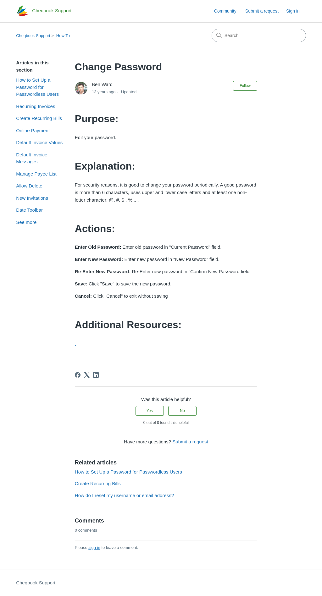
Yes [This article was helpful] (150, 411)
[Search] (259, 35)
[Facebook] (77, 375)
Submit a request (262, 11)
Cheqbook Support (33, 35)
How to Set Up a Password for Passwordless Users (37, 87)
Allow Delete (29, 185)
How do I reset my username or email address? (124, 495)
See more (26, 222)
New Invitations (32, 198)
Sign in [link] (293, 11)
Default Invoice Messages (31, 158)
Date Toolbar (29, 210)
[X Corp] (87, 375)
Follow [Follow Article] (245, 86)
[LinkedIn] (96, 375)
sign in (94, 547)
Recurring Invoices (35, 106)
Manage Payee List (36, 173)
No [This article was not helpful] (182, 411)
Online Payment (33, 130)
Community (225, 11)
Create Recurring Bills (39, 118)
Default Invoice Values (39, 142)
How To (63, 35)
